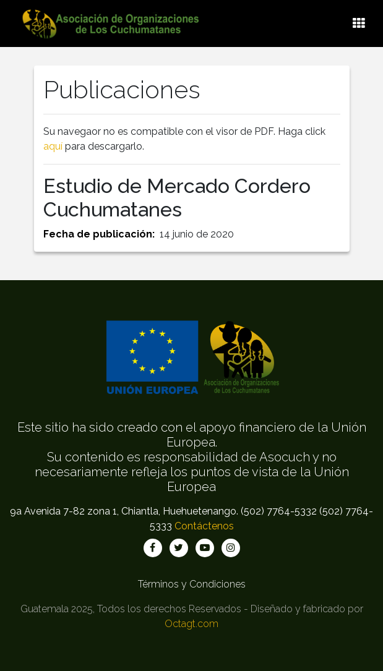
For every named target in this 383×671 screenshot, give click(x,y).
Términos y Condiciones (192, 584)
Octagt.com (191, 624)
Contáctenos (204, 526)
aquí (52, 146)
